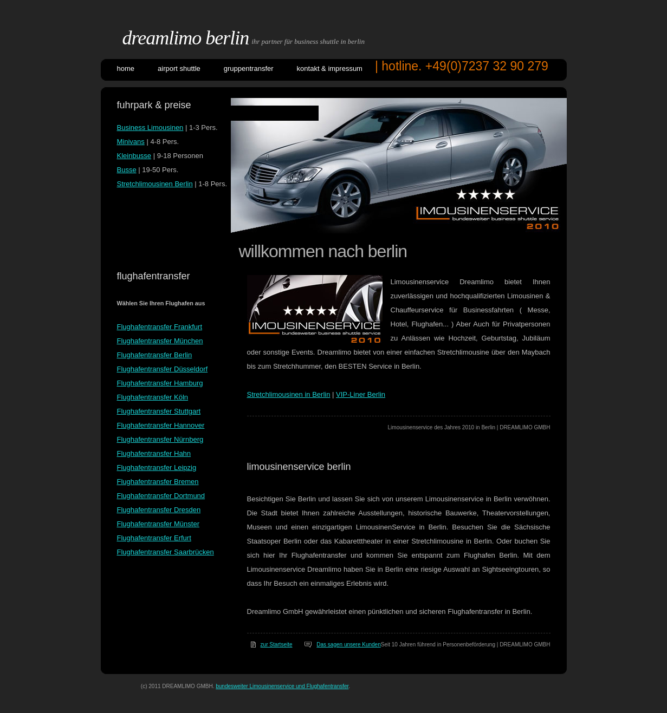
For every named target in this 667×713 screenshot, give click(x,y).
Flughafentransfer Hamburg (160, 383)
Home (126, 68)
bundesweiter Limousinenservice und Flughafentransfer (282, 686)
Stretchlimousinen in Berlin (289, 394)
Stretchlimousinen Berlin (155, 184)
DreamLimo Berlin (185, 38)
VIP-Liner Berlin (360, 394)
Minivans (131, 142)
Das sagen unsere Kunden (348, 644)
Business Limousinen (150, 127)
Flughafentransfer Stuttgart (159, 411)
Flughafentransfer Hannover (161, 425)
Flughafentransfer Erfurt (154, 538)
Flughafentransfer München (160, 341)
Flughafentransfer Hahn (154, 453)
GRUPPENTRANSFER (249, 68)
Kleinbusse (134, 156)
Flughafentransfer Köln (153, 397)
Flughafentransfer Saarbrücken (165, 552)
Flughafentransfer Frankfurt (160, 327)
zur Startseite (277, 644)
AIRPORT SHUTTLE (179, 68)
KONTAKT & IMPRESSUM (329, 68)
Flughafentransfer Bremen (158, 481)
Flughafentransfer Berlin (154, 355)
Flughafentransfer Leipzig (157, 467)
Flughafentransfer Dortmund (161, 496)
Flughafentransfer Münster (158, 524)
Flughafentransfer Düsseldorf (162, 369)
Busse (127, 170)
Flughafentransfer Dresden (159, 510)
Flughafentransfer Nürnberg (160, 439)
